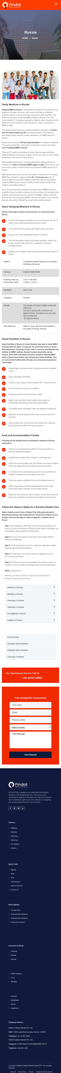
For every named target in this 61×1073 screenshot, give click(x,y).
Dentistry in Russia (31, 593)
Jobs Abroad (24, 879)
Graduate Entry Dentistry (17, 649)
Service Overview (24, 880)
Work (23, 875)
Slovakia (23, 978)
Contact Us (23, 882)
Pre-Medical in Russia (31, 612)
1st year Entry (13, 636)
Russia (23, 1002)
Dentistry (23, 834)
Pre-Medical (24, 839)
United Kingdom (24, 975)
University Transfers (15, 656)
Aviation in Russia (31, 619)
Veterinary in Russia (31, 606)
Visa (22, 877)
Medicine (23, 832)
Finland (23, 953)
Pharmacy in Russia (31, 599)
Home (25, 38)
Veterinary (23, 837)
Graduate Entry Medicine (17, 643)
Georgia (23, 955)
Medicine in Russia (31, 586)
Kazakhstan (24, 1000)
